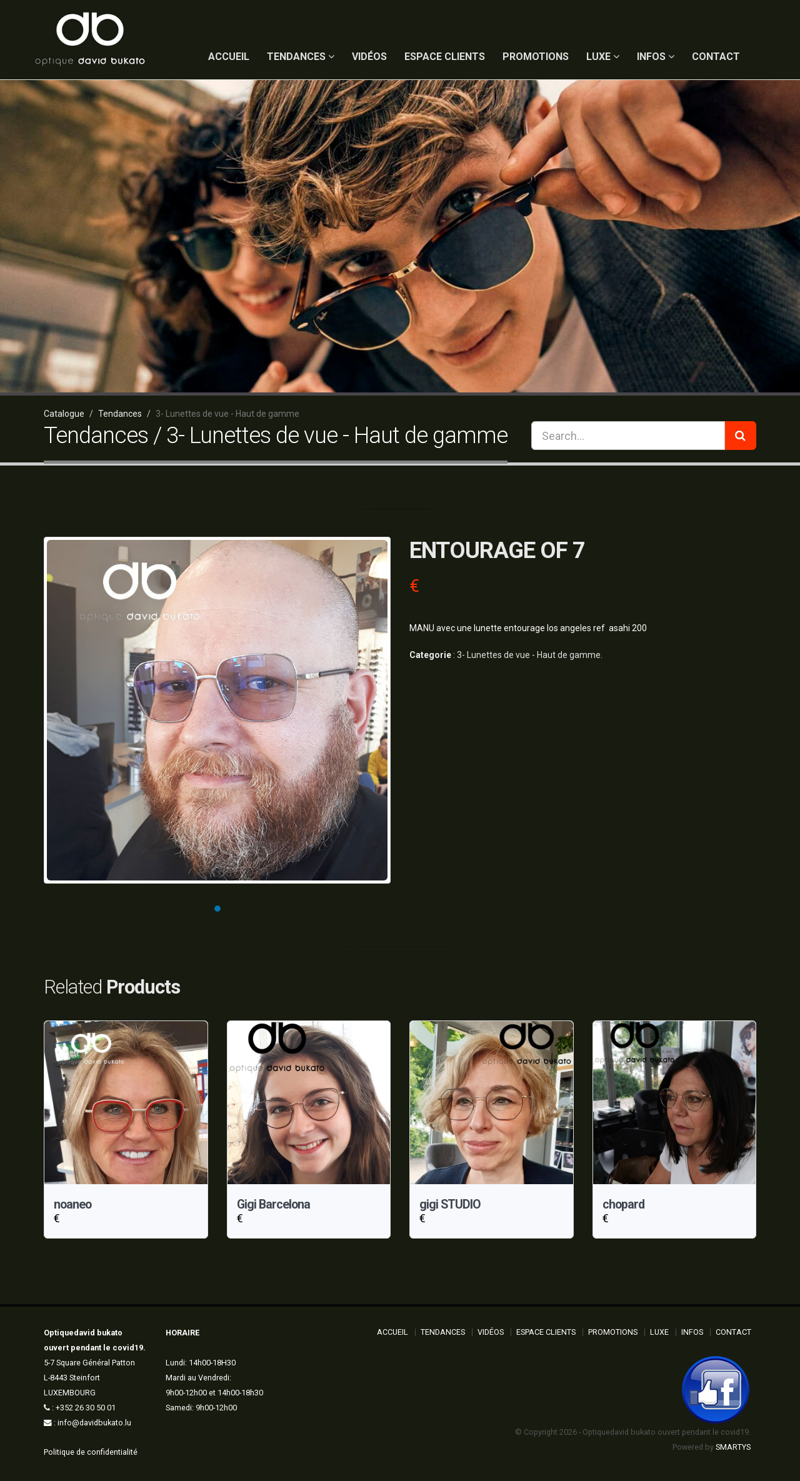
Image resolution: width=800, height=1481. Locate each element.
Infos (655, 56)
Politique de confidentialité (91, 1452)
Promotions (535, 56)
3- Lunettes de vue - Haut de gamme (529, 655)
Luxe (602, 56)
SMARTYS (733, 1447)
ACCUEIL (228, 56)
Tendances (300, 56)
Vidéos (369, 56)
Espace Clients (444, 56)
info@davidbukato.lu (94, 1422)
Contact (716, 56)
